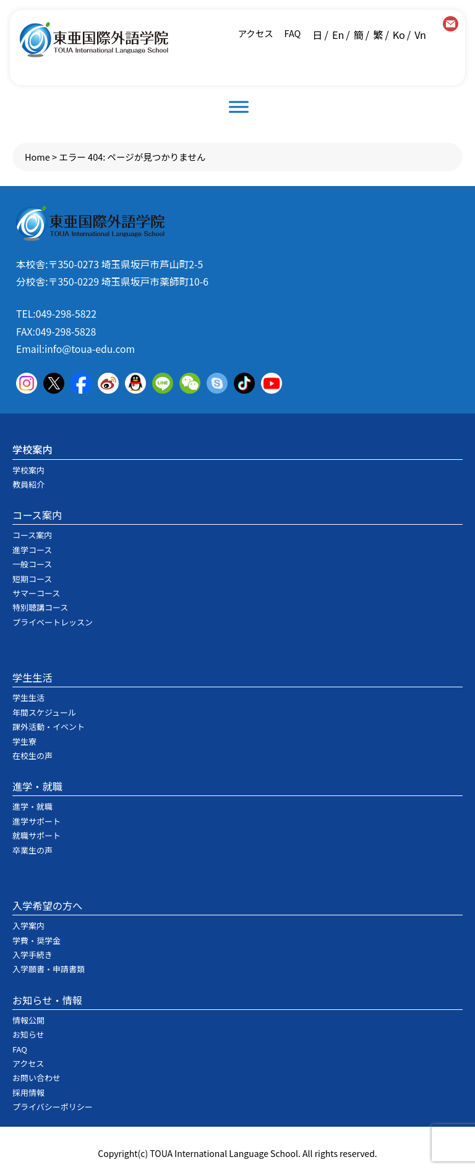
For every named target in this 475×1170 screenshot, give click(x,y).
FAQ (291, 33)
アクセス (255, 33)
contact (450, 24)
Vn (420, 34)
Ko (399, 34)
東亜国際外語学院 (94, 39)
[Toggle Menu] (239, 106)
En (338, 34)
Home (37, 156)
